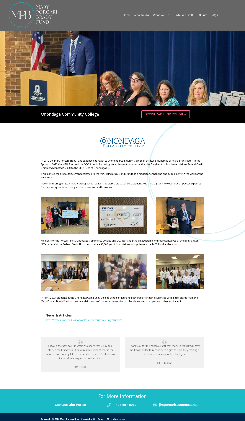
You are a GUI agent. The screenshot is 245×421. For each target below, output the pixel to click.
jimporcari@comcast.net (178, 405)
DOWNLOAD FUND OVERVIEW (165, 114)
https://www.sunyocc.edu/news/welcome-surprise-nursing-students (83, 320)
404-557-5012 (126, 405)
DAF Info (201, 15)
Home (127, 15)
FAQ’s (214, 15)
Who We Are (142, 15)
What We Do (161, 15)
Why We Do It (184, 15)
